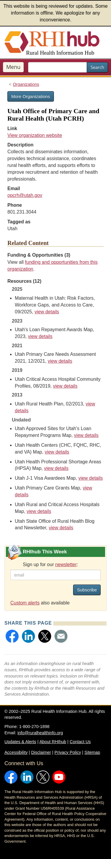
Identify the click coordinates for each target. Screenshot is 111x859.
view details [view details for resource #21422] (86, 435)
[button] (12, 636)
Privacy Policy (67, 752)
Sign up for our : (50, 564)
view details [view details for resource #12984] (65, 386)
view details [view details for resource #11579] (57, 451)
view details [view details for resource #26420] (47, 311)
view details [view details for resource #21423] (40, 336)
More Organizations (30, 96)
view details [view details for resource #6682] (61, 527)
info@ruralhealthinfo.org (40, 732)
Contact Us (80, 741)
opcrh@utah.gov (24, 195)
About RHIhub (52, 741)
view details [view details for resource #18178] (60, 361)
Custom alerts (25, 602)
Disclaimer (41, 752)
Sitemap (92, 752)
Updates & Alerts (20, 741)
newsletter (66, 564)
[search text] (57, 67)
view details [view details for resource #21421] (90, 478)
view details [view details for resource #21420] (39, 511)
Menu (13, 66)
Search (97, 67)
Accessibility (16, 752)
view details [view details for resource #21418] (56, 468)
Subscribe (87, 589)
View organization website (34, 135)
